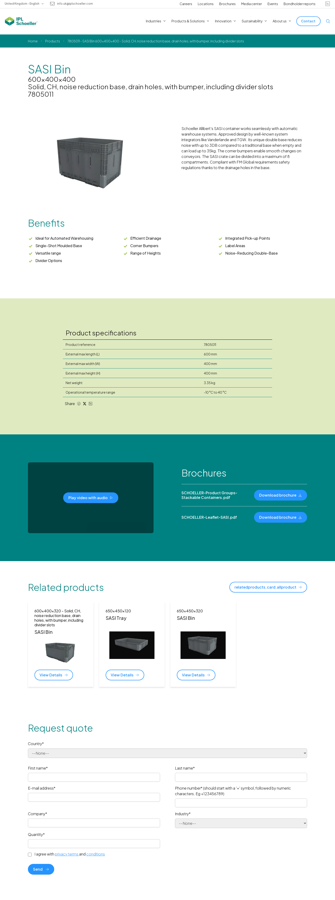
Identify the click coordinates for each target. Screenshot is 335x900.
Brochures (227, 4)
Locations (206, 4)
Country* (36, 743)
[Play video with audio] (90, 497)
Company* (37, 813)
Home (33, 41)
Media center (251, 4)
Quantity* (36, 834)
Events (273, 4)
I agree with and (69, 854)
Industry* (183, 813)
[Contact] (308, 21)
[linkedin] (327, 4)
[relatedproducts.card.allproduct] (268, 587)
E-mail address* (41, 788)
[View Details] (53, 675)
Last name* (185, 768)
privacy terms (67, 854)
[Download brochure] (280, 495)
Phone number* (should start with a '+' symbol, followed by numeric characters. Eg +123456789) (233, 791)
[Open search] (328, 21)
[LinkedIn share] (90, 404)
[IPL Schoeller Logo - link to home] (21, 21)
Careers (186, 4)
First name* (38, 768)
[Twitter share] (85, 404)
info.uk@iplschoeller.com (75, 3)
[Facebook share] (79, 404)
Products (52, 41)
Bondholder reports (299, 4)
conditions (95, 854)
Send (41, 869)
